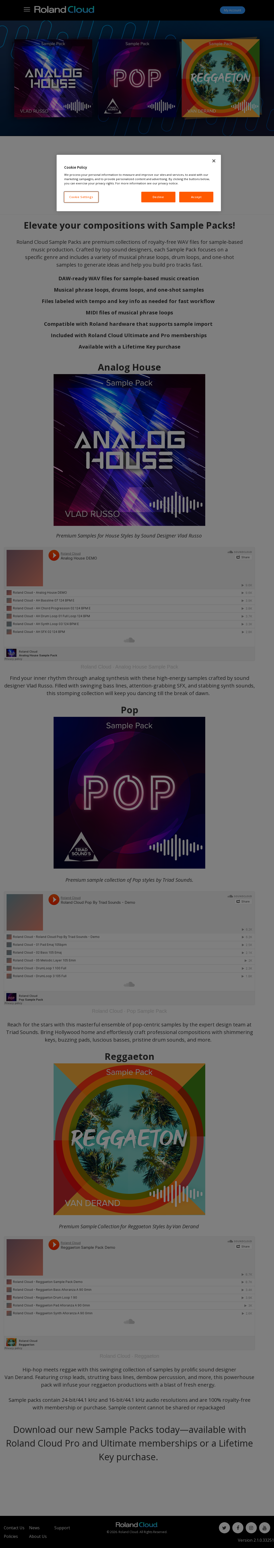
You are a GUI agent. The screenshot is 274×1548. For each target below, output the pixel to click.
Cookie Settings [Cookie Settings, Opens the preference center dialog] (81, 197)
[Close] (213, 160)
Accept (196, 197)
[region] (139, 183)
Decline (158, 197)
